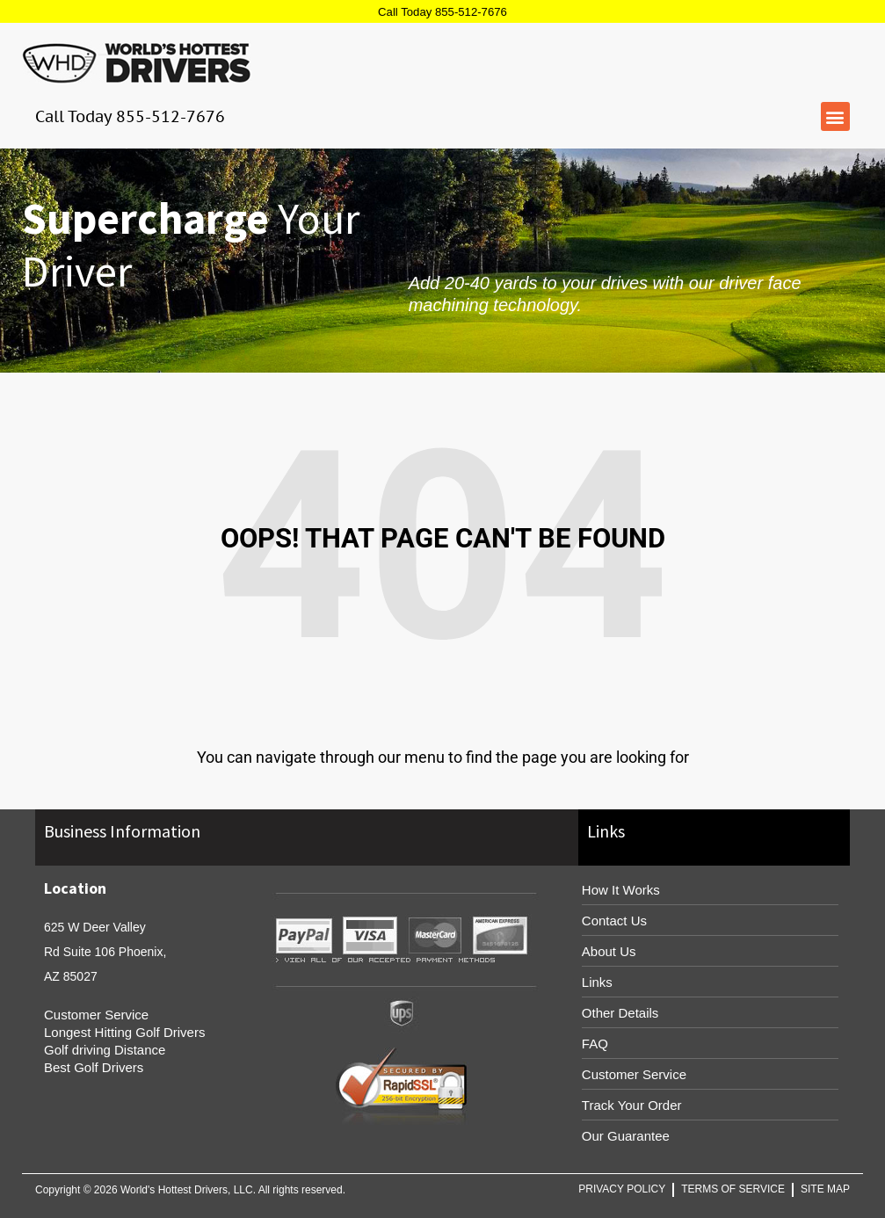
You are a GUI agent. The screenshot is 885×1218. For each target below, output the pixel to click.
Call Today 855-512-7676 (442, 11)
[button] (835, 116)
